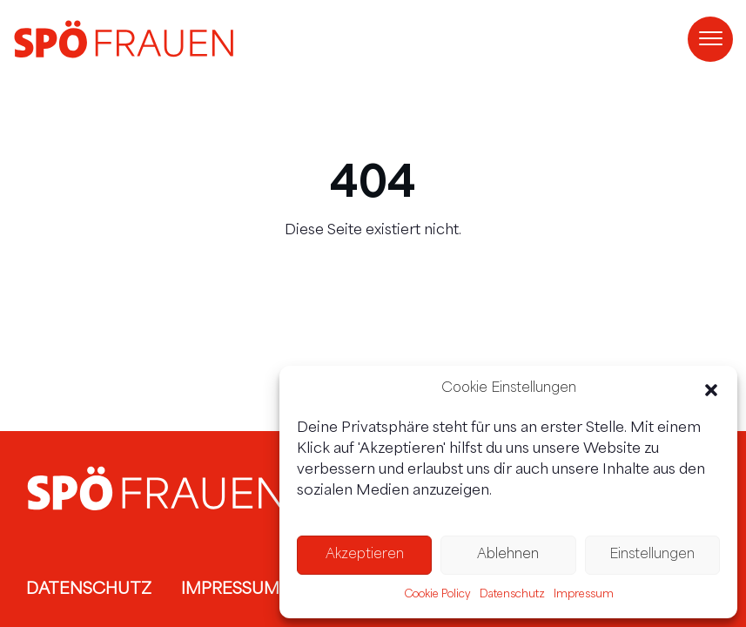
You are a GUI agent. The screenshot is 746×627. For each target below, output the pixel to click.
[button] (711, 390)
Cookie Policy (437, 595)
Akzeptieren (365, 555)
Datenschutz (512, 595)
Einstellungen (652, 555)
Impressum (584, 595)
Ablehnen (508, 555)
